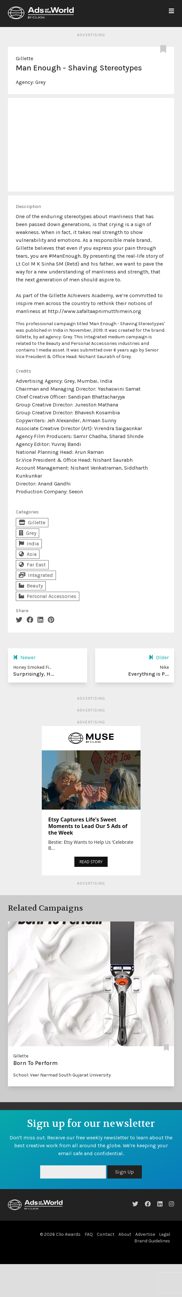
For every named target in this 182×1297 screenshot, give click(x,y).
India (29, 543)
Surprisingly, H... (33, 674)
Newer (24, 657)
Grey (40, 82)
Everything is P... (148, 674)
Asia (28, 554)
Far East (32, 564)
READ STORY (90, 862)
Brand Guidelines (152, 1241)
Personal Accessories (47, 596)
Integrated (36, 575)
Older (159, 657)
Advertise (145, 1234)
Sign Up (124, 1172)
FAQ (89, 1234)
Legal (164, 1234)
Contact (106, 1234)
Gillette (24, 58)
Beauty (31, 586)
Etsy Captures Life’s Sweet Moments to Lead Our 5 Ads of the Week (88, 826)
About (124, 1234)
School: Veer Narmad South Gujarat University (62, 1075)
